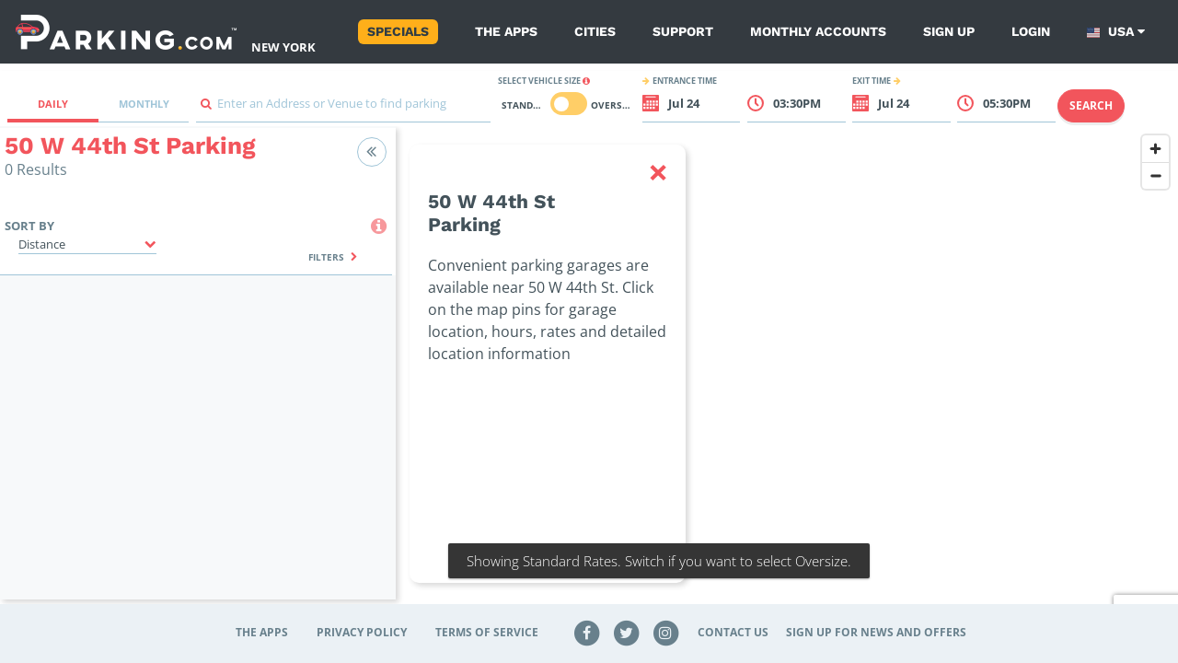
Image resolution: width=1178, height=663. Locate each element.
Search (1091, 105)
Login (1030, 31)
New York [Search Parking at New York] (283, 47)
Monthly (144, 103)
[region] (787, 374)
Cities (595, 31)
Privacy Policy (362, 632)
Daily (53, 103)
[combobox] (343, 108)
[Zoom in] (1155, 148)
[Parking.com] (126, 31)
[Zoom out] (1155, 175)
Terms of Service (486, 632)
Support (683, 31)
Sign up (949, 31)
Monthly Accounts (818, 31)
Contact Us (733, 632)
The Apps (506, 31)
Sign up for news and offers (876, 632)
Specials (398, 31)
